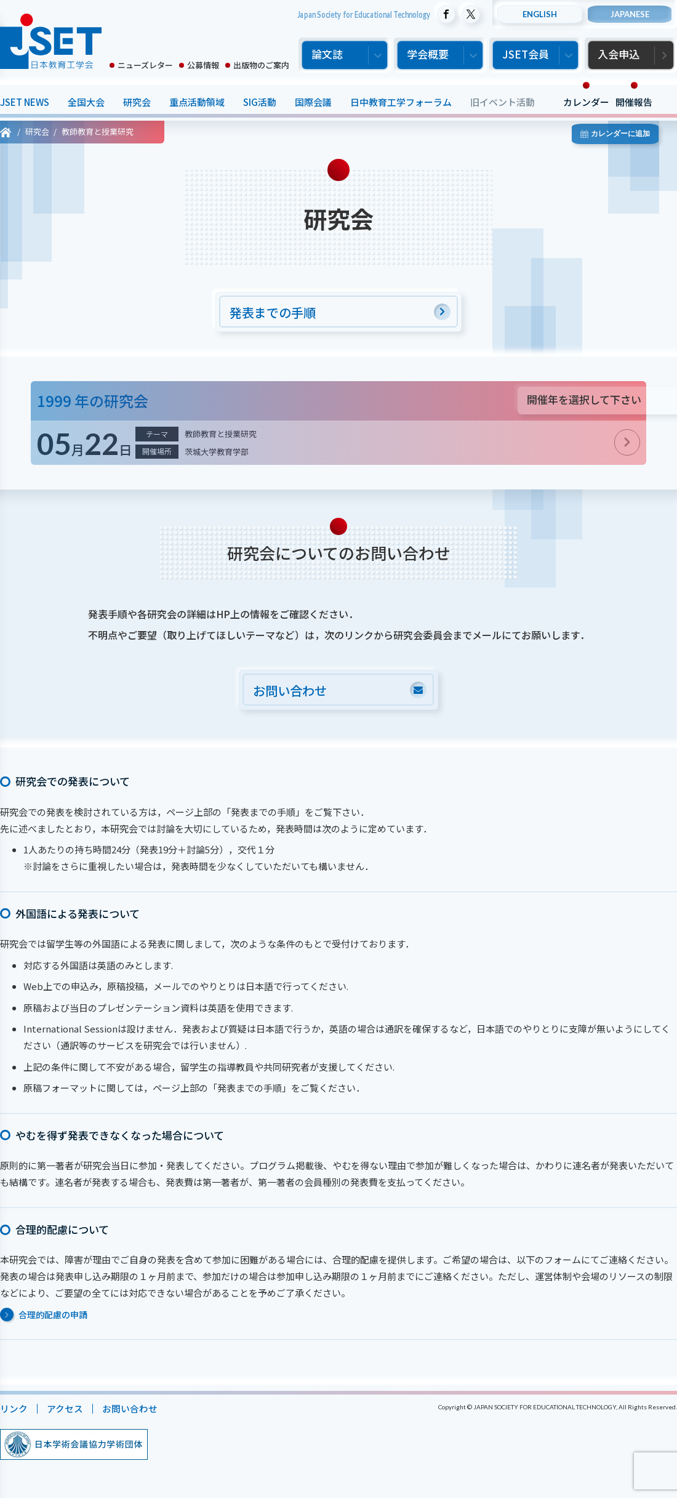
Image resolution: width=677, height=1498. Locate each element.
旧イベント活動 (502, 101)
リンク (14, 1410)
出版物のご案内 (261, 65)
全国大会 (86, 101)
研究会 (137, 101)
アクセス (65, 1410)
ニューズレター (145, 65)
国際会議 (313, 101)
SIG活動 (259, 101)
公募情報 (203, 65)
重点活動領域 (197, 101)
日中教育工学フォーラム (401, 101)
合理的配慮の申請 (52, 1316)
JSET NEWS (24, 101)
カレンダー (586, 101)
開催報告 (633, 101)
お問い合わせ (130, 1410)
